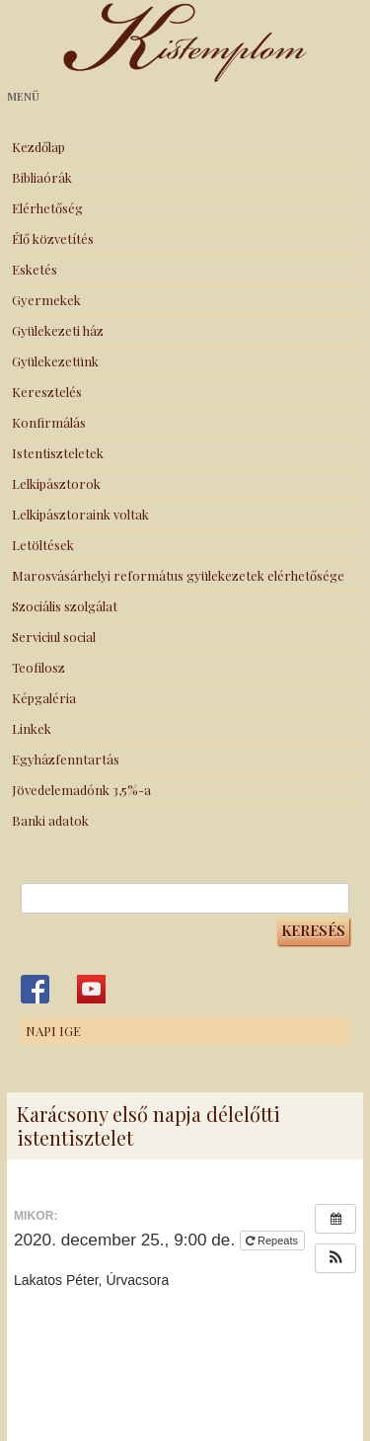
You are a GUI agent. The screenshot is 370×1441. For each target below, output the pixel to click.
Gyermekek (46, 299)
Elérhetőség (47, 208)
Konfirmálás (49, 422)
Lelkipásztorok (56, 483)
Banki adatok (50, 820)
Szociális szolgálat (64, 606)
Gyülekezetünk (55, 361)
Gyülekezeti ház (58, 330)
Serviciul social (54, 636)
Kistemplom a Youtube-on (91, 989)
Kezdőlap (38, 146)
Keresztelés (47, 391)
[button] (335, 1258)
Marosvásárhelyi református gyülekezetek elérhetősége (178, 575)
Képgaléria (44, 697)
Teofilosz (38, 667)
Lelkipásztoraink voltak (80, 514)
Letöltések (43, 544)
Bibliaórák (42, 177)
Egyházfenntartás (65, 759)
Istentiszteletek (58, 452)
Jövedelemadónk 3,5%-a (81, 789)
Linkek (31, 728)
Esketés (34, 269)
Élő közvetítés (53, 238)
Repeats (273, 1240)
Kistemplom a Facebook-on (35, 989)
